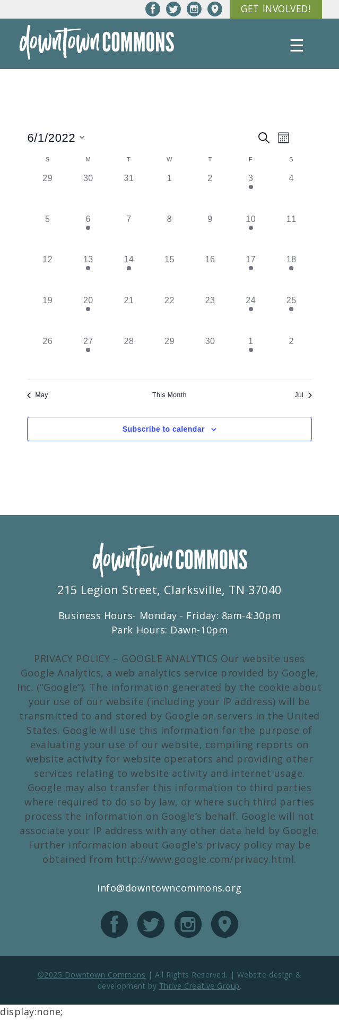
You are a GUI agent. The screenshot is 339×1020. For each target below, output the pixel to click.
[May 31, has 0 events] (129, 193)
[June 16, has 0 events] (210, 274)
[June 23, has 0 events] (210, 315)
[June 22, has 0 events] (169, 315)
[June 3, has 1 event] (250, 193)
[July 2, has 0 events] (291, 356)
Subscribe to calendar (164, 429)
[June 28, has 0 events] (129, 356)
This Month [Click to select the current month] (169, 395)
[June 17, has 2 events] (250, 274)
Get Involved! (273, 9)
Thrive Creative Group (199, 987)
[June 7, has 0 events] (129, 233)
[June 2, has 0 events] (210, 193)
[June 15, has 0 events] (169, 274)
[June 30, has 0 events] (210, 356)
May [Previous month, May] (37, 395)
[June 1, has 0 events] (169, 193)
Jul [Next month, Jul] (303, 395)
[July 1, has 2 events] (250, 356)
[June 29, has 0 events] (169, 356)
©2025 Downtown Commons (92, 976)
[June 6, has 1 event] (88, 233)
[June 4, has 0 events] (291, 193)
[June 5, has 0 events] (47, 233)
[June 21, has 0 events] (129, 315)
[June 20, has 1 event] (88, 315)
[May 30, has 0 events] (88, 193)
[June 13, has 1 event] (88, 274)
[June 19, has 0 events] (47, 315)
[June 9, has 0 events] (210, 233)
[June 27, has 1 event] (88, 356)
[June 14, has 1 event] (129, 274)
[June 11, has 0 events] (291, 233)
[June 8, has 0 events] (169, 233)
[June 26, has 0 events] (47, 356)
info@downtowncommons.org (169, 888)
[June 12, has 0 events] (47, 274)
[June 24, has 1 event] (250, 315)
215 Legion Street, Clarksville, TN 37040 (169, 591)
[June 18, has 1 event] (291, 274)
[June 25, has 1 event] (291, 315)
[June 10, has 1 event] (250, 233)
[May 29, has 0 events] (47, 193)
